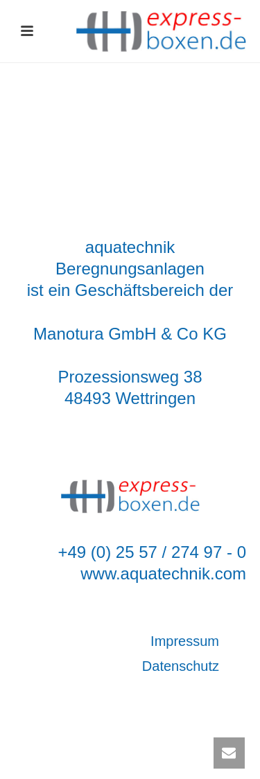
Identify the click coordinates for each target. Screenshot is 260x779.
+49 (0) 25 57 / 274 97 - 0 (152, 552)
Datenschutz (180, 666)
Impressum (184, 641)
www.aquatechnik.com (163, 573)
